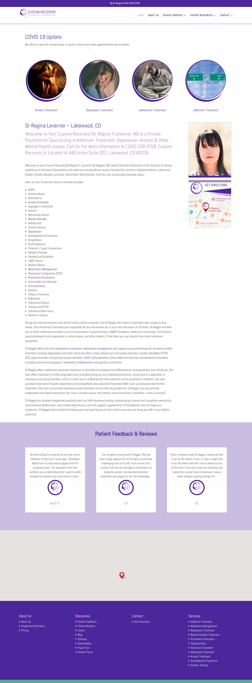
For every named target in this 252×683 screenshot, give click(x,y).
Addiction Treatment (206, 110)
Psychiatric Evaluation (41, 278)
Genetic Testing (37, 252)
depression (54, 353)
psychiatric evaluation (69, 348)
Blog (80, 634)
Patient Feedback (87, 621)
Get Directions (142, 621)
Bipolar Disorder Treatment (205, 634)
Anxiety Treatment (46, 110)
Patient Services (173, 15)
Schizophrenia (36, 286)
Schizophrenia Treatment (204, 661)
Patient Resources (201, 15)
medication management (97, 348)
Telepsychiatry (198, 643)
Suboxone (34, 298)
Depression (34, 231)
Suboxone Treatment (202, 648)
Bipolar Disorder (37, 219)
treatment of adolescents (78, 362)
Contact (225, 15)
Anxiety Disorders (38, 202)
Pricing (25, 630)
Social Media (84, 643)
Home (141, 15)
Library (81, 630)
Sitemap (82, 639)
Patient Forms (85, 652)
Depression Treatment (99, 110)
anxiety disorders (150, 353)
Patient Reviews (86, 626)
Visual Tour (83, 648)
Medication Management (42, 269)
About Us (153, 15)
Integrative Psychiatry (33, 626)
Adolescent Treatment (152, 110)
